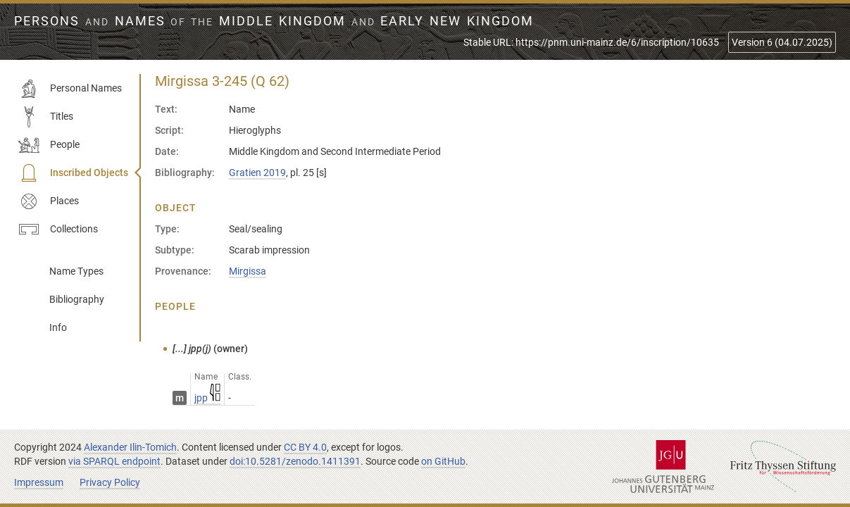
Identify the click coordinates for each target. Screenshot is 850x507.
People (49, 145)
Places (48, 201)
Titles (45, 116)
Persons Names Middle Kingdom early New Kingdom (274, 21)
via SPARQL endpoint (114, 461)
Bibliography (76, 299)
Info (58, 327)
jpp (207, 397)
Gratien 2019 (257, 172)
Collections (58, 229)
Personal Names (70, 88)
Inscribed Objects (73, 173)
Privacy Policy (110, 482)
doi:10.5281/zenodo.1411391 (295, 461)
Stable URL (591, 42)
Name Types (76, 271)
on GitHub (443, 461)
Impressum (38, 482)
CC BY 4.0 (305, 447)
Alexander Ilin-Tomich (130, 447)
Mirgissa (247, 271)
